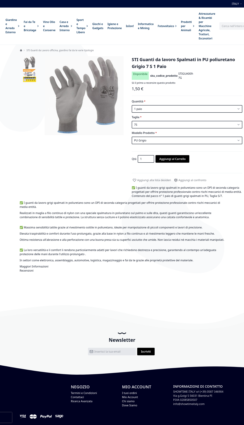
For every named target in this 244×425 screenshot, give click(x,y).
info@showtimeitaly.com (189, 404)
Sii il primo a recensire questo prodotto (153, 82)
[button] (237, 4)
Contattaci (77, 397)
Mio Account (130, 397)
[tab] (122, 266)
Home (21, 50)
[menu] (110, 26)
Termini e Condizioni (84, 393)
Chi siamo (128, 401)
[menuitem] (12, 26)
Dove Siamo (129, 405)
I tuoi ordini (129, 393)
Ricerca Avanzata (81, 401)
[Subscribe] (146, 351)
